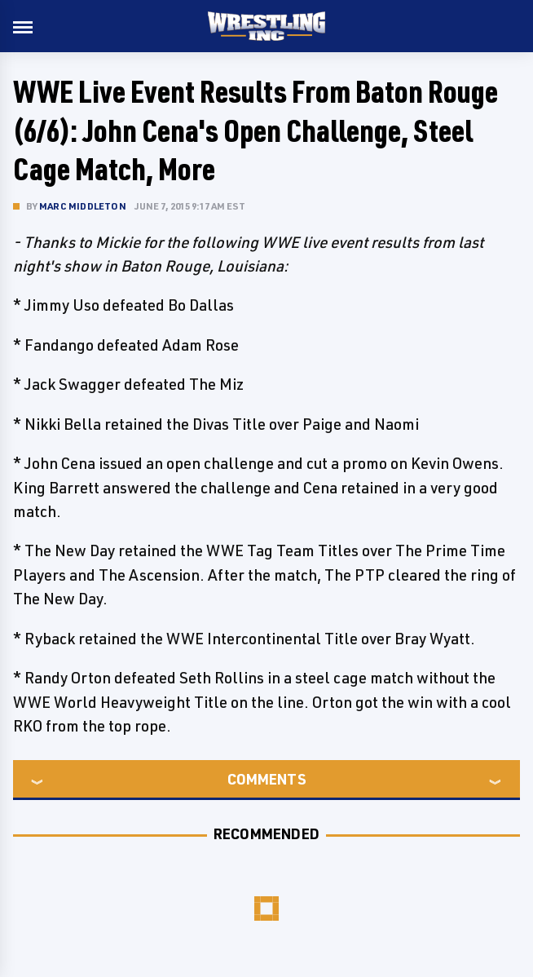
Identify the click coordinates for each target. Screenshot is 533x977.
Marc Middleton (82, 206)
